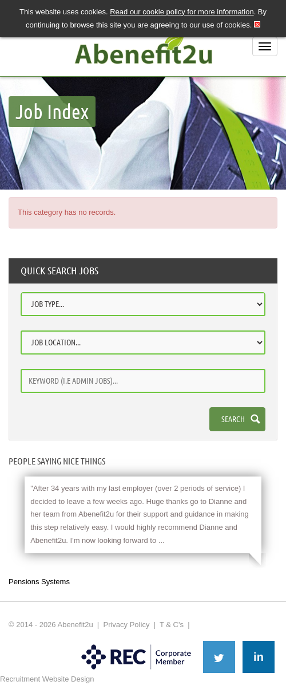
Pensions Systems (39, 581)
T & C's (172, 624)
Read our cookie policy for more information (181, 11)
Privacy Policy (126, 624)
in (258, 657)
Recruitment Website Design (47, 679)
